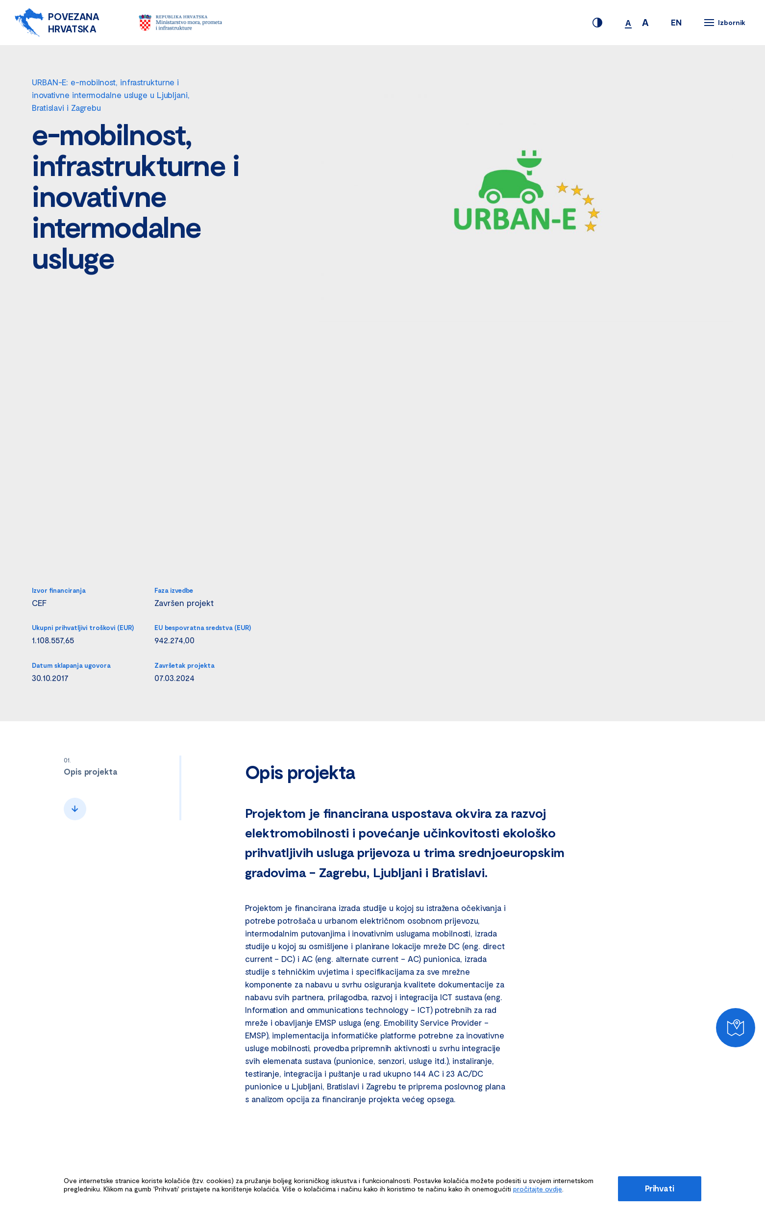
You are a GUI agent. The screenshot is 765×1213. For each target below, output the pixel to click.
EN (676, 22)
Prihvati (659, 1188)
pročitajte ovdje (537, 1189)
